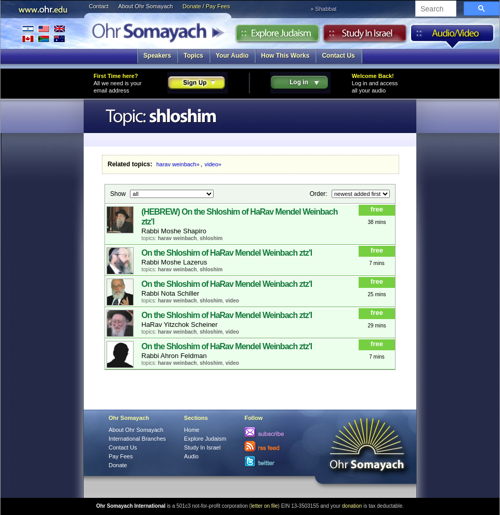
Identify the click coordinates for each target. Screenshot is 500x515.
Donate (118, 465)
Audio (452, 36)
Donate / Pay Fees (206, 6)
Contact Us (338, 55)
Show (118, 193)
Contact (99, 6)
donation (352, 506)
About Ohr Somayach (146, 6)
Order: (319, 193)
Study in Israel (365, 36)
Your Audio (232, 55)
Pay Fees (121, 456)
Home (191, 430)
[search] (434, 9)
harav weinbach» (178, 164)
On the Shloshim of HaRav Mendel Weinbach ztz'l (226, 252)
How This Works (285, 55)
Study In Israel (202, 447)
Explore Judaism (277, 36)
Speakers (157, 55)
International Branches (43, 33)
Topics (193, 55)
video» (213, 164)
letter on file (264, 506)
